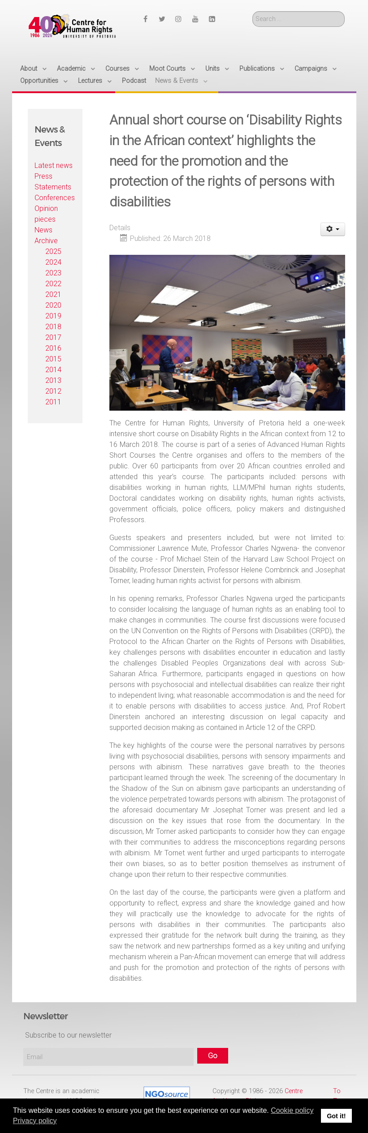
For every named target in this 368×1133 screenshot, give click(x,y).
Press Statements (53, 181)
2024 (53, 262)
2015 (53, 359)
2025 (53, 251)
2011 (53, 402)
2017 (53, 337)
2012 (53, 391)
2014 (53, 369)
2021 (53, 294)
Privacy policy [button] (35, 1120)
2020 (53, 305)
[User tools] (332, 229)
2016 (53, 348)
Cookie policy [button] (292, 1110)
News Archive (46, 235)
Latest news (54, 165)
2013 (53, 380)
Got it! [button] (336, 1116)
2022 (53, 283)
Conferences (55, 197)
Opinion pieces (46, 213)
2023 (53, 273)
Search (252, 11)
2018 (53, 326)
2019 (53, 316)
